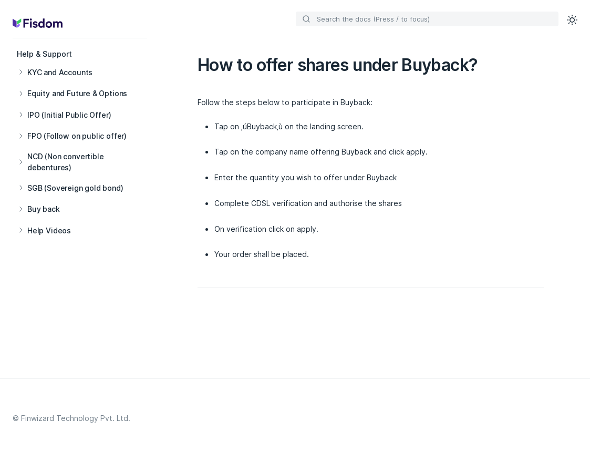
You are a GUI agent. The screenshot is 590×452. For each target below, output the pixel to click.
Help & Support (44, 53)
